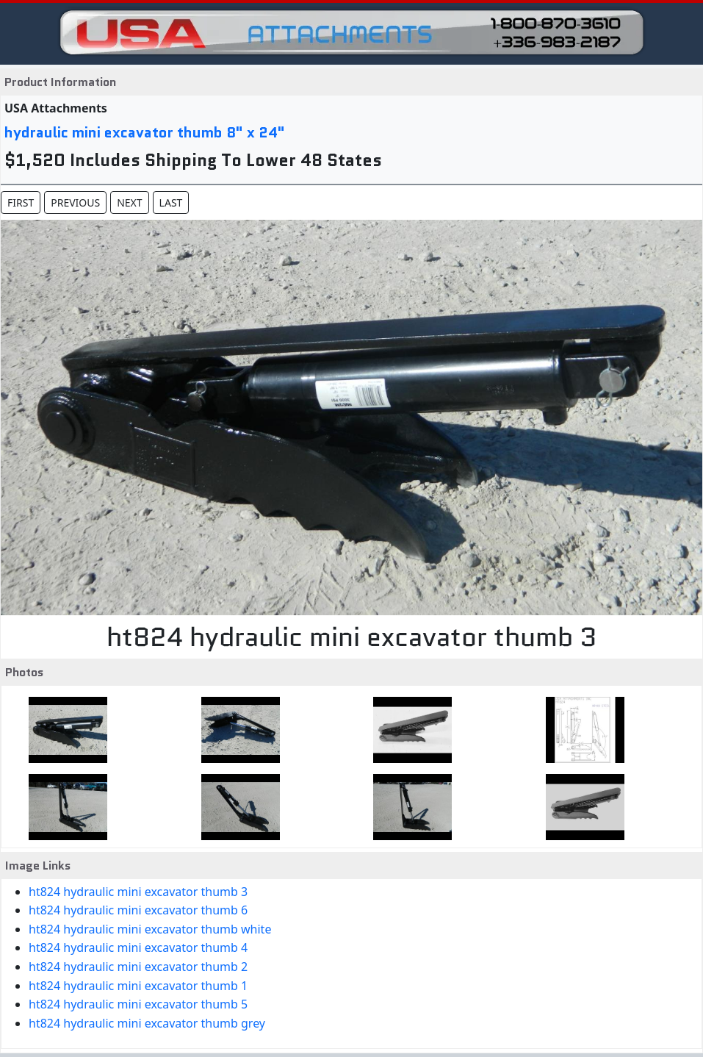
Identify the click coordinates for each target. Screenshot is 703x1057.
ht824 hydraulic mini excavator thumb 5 (138, 1004)
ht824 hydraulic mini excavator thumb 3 (138, 892)
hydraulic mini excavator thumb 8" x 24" (144, 132)
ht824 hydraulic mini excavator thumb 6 (138, 910)
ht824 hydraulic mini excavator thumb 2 (138, 967)
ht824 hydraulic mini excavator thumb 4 (138, 947)
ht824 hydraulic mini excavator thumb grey (147, 1023)
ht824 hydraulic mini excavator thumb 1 (138, 986)
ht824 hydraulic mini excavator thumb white (150, 929)
